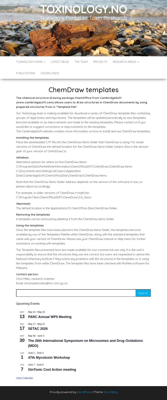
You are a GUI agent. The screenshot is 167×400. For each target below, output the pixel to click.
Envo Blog (110, 392)
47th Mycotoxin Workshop (49, 357)
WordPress (84, 392)
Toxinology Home (30, 62)
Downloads (50, 73)
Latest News (60, 62)
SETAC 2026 (38, 329)
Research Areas (126, 62)
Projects (100, 62)
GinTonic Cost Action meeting (52, 369)
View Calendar (24, 378)
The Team (81, 62)
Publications (25, 73)
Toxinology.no (83, 9)
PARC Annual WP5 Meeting (50, 317)
